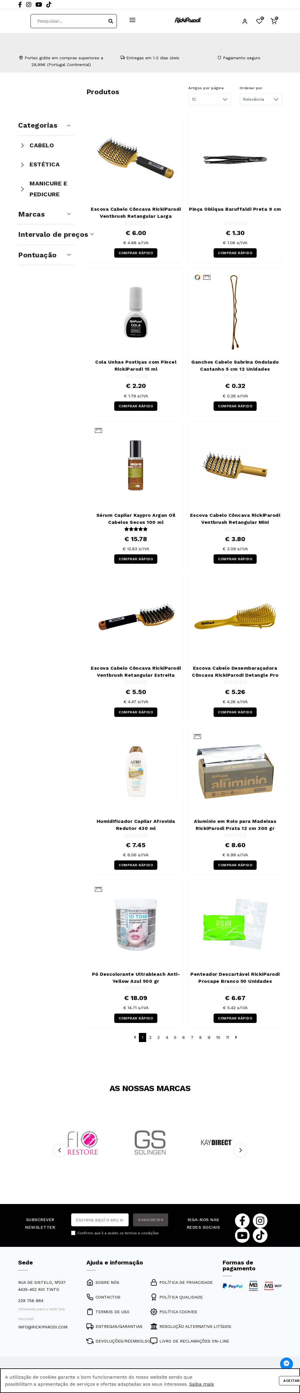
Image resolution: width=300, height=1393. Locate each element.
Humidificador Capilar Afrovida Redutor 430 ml (136, 824)
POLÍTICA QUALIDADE (176, 1297)
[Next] (240, 1150)
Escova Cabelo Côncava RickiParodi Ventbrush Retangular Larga (136, 212)
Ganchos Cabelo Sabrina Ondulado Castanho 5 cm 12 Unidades (235, 365)
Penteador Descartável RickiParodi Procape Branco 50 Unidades (235, 977)
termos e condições (142, 1233)
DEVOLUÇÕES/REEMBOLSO (118, 1341)
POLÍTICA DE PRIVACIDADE (181, 1282)
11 (227, 1037)
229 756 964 (30, 1300)
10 (218, 1037)
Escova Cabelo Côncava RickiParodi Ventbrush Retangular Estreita (136, 671)
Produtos (103, 92)
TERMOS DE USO (107, 1311)
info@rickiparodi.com (42, 1327)
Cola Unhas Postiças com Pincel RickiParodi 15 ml (135, 365)
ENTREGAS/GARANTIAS (114, 1326)
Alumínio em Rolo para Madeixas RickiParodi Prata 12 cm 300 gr (235, 824)
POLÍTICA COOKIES (173, 1311)
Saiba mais (201, 1384)
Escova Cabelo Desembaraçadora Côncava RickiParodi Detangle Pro (235, 671)
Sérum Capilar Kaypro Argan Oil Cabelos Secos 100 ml (135, 518)
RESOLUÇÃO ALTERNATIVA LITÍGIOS (190, 1326)
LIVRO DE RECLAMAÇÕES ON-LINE (189, 1341)
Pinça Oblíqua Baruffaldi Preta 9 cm (235, 209)
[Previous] (60, 1150)
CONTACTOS (103, 1297)
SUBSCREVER (150, 1220)
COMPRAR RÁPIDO (136, 253)
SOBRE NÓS (102, 1282)
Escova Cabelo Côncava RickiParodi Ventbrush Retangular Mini (235, 518)
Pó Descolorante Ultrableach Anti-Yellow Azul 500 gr (136, 977)
